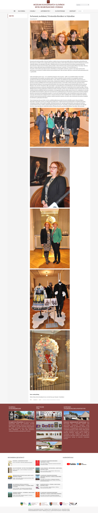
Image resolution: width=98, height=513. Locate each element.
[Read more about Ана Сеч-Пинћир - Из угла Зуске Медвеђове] (10, 470)
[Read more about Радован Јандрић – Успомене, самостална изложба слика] (10, 494)
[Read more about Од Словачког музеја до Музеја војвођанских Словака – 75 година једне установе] (10, 486)
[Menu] (14, 11)
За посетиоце (60, 11)
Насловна (21, 11)
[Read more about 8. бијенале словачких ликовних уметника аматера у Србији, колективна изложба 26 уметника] (38, 477)
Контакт (73, 11)
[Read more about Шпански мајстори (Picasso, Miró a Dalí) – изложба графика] (10, 477)
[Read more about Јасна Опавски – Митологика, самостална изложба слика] (38, 470)
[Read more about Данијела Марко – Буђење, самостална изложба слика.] (38, 486)
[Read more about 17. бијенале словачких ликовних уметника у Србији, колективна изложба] (38, 494)
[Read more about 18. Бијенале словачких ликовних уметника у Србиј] (38, 463)
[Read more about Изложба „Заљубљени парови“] (10, 463)
